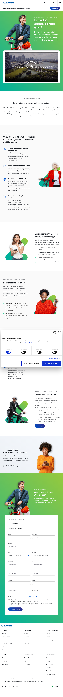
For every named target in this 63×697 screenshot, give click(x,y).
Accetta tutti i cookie (51, 363)
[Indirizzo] (19, 564)
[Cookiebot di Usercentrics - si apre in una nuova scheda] (54, 332)
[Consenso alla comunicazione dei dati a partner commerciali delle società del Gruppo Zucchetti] (9, 604)
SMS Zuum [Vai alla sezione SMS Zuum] (27, 664)
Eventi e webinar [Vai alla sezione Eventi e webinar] (6, 636)
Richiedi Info (55, 8)
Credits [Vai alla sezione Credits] (26, 646)
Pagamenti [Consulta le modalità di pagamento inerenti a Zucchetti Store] (49, 667)
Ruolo (9, 552)
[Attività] (43, 555)
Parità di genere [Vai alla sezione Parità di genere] (6, 658)
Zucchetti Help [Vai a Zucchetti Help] (49, 671)
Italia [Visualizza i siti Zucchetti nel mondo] (56, 686)
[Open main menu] (60, 2)
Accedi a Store (52, 2)
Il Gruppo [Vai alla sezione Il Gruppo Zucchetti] (4, 633)
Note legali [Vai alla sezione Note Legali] (26, 636)
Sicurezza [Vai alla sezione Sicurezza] (48, 636)
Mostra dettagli (53, 358)
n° (32, 561)
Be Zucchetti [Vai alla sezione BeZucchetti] (5, 640)
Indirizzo (10, 561)
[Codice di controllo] (19, 590)
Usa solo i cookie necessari (31, 363)
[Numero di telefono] (19, 583)
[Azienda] (31, 546)
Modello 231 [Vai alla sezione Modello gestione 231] (27, 640)
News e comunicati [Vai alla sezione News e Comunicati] (7, 643)
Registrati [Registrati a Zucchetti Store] (48, 661)
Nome (9, 534)
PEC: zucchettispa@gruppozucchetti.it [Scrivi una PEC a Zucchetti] (12, 681)
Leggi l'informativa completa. (34, 342)
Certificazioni (27, 643)
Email (33, 580)
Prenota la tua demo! (10, 465)
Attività (34, 552)
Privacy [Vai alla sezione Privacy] (26, 633)
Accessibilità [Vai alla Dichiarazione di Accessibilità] (5, 664)
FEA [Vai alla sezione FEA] (25, 661)
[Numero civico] (43, 564)
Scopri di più (40, 426)
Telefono (10, 580)
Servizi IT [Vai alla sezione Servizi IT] (26, 658)
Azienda (10, 543)
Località (10, 571)
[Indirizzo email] (43, 583)
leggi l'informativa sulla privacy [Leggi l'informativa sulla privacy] (34, 596)
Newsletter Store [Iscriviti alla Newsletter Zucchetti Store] (50, 674)
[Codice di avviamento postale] (43, 573)
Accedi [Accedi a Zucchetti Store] (48, 658)
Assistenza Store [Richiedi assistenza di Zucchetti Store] (50, 664)
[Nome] (19, 537)
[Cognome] (43, 537)
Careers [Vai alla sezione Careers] (4, 649)
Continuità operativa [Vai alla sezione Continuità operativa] (51, 640)
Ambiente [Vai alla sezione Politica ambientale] (4, 661)
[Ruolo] (19, 555)
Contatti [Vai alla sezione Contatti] (4, 646)
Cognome (34, 534)
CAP (33, 571)
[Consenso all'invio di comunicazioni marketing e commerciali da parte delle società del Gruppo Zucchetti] (9, 600)
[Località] (19, 573)
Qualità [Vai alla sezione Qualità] (48, 633)
